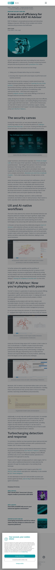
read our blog (26, 478)
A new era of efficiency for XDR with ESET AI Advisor (21, 8)
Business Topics (15, 7)
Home (9, 7)
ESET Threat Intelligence (15, 473)
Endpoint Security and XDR (27, 7)
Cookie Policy (25, 551)
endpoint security (18, 93)
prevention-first (34, 64)
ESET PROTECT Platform (18, 109)
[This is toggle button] (46, 3)
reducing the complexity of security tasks (25, 278)
